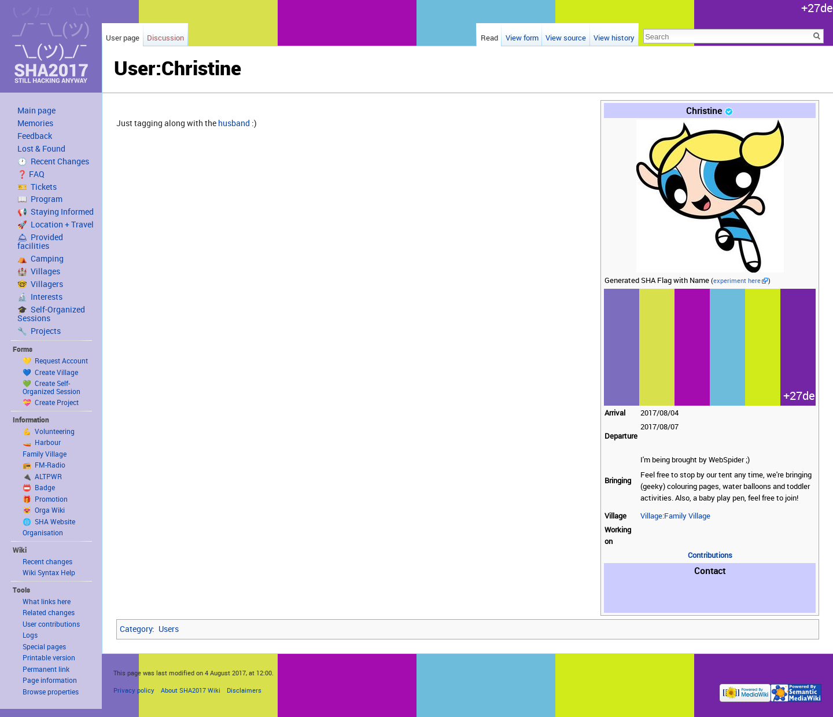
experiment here (737, 281)
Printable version (49, 657)
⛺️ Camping (40, 258)
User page (122, 37)
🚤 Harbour (42, 442)
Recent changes (47, 561)
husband (234, 122)
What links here (47, 601)
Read (489, 37)
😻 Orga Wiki (44, 509)
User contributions (51, 623)
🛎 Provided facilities (40, 241)
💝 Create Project (51, 402)
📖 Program (39, 199)
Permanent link (46, 669)
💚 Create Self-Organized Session (51, 387)
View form (522, 37)
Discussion (165, 37)
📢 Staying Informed (55, 212)
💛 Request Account (55, 360)
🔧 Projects (39, 331)
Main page (36, 110)
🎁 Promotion (45, 498)
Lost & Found (41, 149)
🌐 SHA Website (49, 521)
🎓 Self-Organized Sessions (51, 313)
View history (614, 37)
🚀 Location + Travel (55, 224)
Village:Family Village (675, 516)
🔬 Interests (39, 297)
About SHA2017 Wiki (190, 690)
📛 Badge (39, 487)
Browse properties (51, 691)
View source (565, 37)
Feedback (34, 136)
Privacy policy (133, 690)
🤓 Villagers (40, 284)
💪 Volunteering (49, 431)
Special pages (44, 646)
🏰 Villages (38, 271)
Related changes (49, 612)
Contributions (710, 555)
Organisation (43, 532)
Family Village (45, 453)
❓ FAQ (31, 174)
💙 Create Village (50, 372)
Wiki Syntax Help (49, 572)
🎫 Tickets (37, 187)
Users (169, 628)
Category (136, 628)
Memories (35, 123)
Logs (30, 634)
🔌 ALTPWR (42, 476)
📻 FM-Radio (44, 464)
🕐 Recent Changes (53, 161)
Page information (50, 680)
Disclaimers (244, 690)
